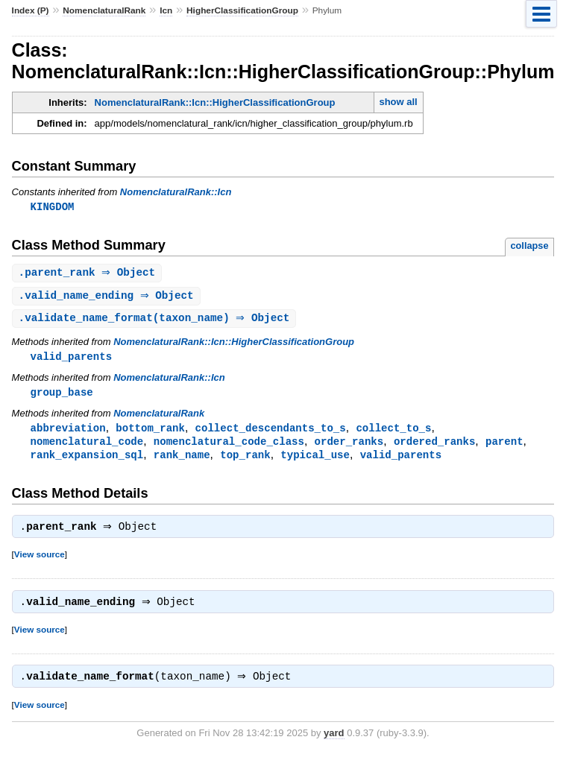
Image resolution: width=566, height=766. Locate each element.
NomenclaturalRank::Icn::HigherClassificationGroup (215, 102)
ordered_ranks (434, 447)
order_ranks (349, 447)
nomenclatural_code (87, 447)
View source (39, 562)
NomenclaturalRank (104, 10)
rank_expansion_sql (87, 461)
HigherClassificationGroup (242, 10)
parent (504, 447)
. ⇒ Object (89, 274)
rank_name (182, 461)
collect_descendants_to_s (270, 432)
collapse (530, 246)
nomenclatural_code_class (229, 447)
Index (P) (30, 10)
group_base (62, 396)
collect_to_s (393, 432)
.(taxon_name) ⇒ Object (156, 321)
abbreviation (68, 432)
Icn (166, 10)
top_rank (245, 461)
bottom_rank (150, 432)
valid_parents (71, 359)
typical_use (315, 461)
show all (398, 101)
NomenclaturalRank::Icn (176, 191)
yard (334, 744)
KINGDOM (53, 207)
